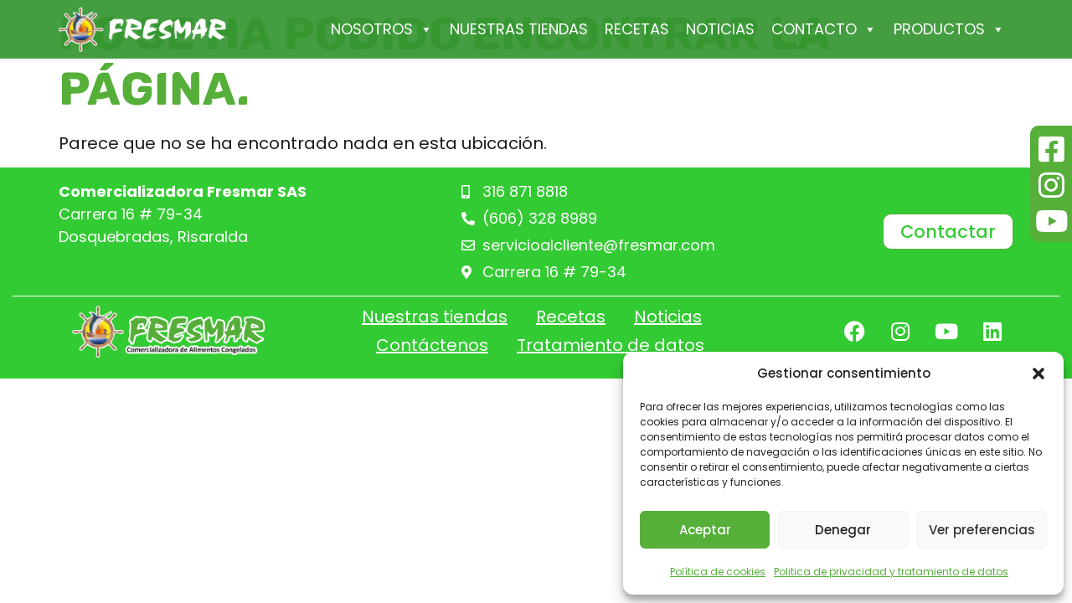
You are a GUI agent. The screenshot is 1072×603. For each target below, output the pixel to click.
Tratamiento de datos (610, 345)
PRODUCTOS (949, 29)
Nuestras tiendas (519, 28)
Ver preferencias (982, 530)
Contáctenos (432, 345)
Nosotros (382, 29)
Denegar (843, 530)
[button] (1038, 373)
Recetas (637, 28)
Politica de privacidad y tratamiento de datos (891, 571)
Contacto (824, 29)
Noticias (720, 28)
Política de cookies (717, 571)
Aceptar (705, 530)
